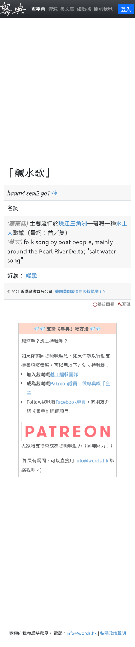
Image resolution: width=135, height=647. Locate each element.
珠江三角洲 (72, 223)
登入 (126, 9)
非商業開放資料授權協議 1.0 (80, 291)
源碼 (126, 304)
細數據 (84, 8)
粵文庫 (67, 8)
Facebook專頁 (70, 401)
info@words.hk (91, 460)
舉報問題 (105, 304)
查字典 (38, 8)
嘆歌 (31, 275)
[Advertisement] (67, 96)
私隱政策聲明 (113, 633)
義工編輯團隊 (64, 374)
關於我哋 (103, 8)
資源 (53, 8)
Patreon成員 (63, 383)
